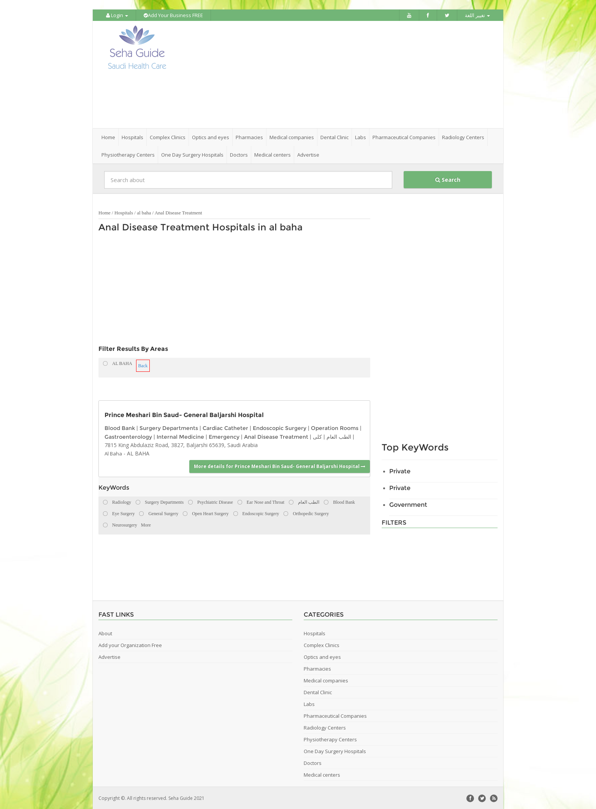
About (105, 632)
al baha (144, 212)
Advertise (308, 154)
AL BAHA (138, 452)
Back (143, 365)
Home (108, 136)
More (146, 524)
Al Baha (113, 452)
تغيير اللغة (477, 15)
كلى (317, 435)
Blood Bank (120, 427)
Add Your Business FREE (173, 15)
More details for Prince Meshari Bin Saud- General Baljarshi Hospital (279, 465)
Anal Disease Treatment (178, 212)
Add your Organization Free (130, 644)
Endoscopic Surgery (279, 427)
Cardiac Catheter (225, 427)
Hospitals (123, 212)
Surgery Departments (168, 427)
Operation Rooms (334, 427)
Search (447, 178)
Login (117, 15)
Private (400, 470)
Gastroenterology (128, 435)
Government (408, 504)
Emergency (224, 435)
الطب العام (339, 435)
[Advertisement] (340, 74)
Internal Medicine (180, 435)
